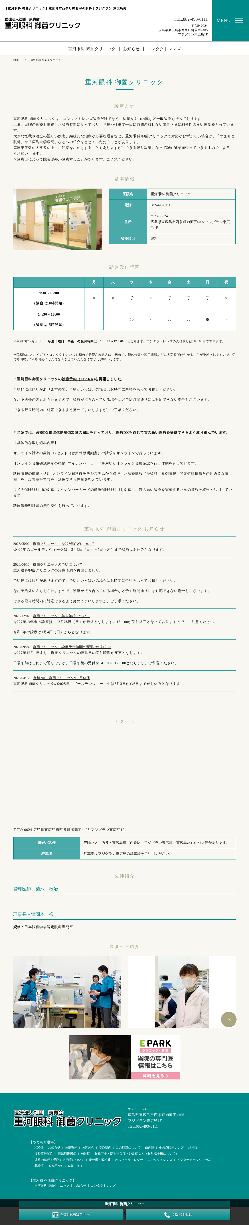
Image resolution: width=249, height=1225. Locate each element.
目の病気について (128, 1147)
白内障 (149, 1147)
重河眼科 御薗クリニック (91, 49)
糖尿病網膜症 (67, 1153)
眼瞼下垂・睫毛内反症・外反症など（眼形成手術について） (137, 1153)
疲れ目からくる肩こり (63, 1165)
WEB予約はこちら (75, 1214)
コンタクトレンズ (164, 49)
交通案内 (105, 1147)
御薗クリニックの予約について (58, 564)
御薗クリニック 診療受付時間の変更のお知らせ (72, 647)
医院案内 (71, 1147)
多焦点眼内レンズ (171, 1147)
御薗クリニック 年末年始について (61, 616)
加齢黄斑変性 (43, 1153)
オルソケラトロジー (129, 1159)
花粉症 (39, 1165)
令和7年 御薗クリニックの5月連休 (61, 678)
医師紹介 (88, 1147)
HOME (17, 60)
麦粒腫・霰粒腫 (100, 1159)
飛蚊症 (85, 1153)
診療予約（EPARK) (78, 379)
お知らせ (131, 49)
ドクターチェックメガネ (194, 1159)
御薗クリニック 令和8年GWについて (63, 544)
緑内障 (193, 1147)
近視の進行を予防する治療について (59, 1159)
